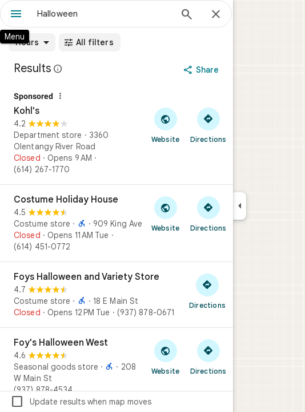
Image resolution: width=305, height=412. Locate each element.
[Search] (186, 15)
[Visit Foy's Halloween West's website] (165, 356)
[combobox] (104, 14)
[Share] (202, 70)
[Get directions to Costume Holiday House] (208, 213)
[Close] (215, 15)
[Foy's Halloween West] (116, 366)
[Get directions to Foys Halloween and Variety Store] (207, 290)
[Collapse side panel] (239, 206)
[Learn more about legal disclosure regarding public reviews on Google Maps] (58, 68)
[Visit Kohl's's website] (165, 124)
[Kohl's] (116, 134)
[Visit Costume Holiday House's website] (165, 213)
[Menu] (16, 15)
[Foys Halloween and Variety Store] (116, 294)
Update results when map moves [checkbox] (80, 402)
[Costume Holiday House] (116, 223)
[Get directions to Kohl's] (208, 124)
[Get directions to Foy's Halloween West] (208, 356)
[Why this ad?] (60, 96)
